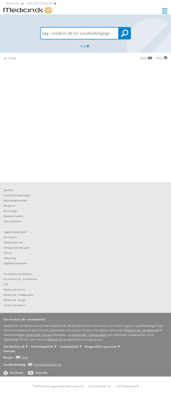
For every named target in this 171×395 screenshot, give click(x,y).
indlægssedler (40, 3)
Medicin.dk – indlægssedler (89, 335)
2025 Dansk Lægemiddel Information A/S (58, 386)
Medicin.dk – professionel (142, 330)
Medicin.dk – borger (39, 335)
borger (12, 3)
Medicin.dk (55, 339)
